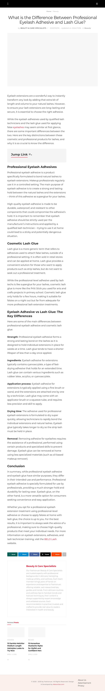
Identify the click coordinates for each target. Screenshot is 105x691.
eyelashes (18, 127)
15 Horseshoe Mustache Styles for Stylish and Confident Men (35, 647)
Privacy (81, 686)
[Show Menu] (7, 4)
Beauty (56, 11)
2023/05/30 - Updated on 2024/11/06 (65, 28)
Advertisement (84, 683)
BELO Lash (50, 539)
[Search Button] (97, 4)
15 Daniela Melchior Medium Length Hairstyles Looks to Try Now (15, 647)
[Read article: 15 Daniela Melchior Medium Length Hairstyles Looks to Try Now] (15, 632)
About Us (82, 680)
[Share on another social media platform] (64, 554)
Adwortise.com (58, 684)
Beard (31, 640)
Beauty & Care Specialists (33, 28)
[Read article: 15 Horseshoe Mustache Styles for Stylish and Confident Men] (36, 632)
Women (10, 640)
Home (48, 11)
